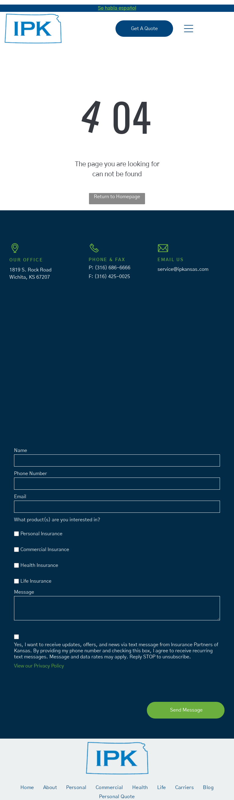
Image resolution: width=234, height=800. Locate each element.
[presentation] (60, 684)
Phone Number (30, 473)
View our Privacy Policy (39, 666)
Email (20, 496)
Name (20, 450)
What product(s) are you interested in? (57, 519)
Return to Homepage (117, 196)
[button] (188, 28)
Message (24, 592)
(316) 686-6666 (112, 267)
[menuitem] (27, 787)
